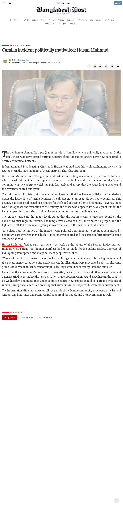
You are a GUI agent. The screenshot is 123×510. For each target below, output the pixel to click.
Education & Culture (52, 23)
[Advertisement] (61, 37)
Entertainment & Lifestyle (77, 20)
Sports (43, 20)
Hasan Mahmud (13, 244)
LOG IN (117, 3)
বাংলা (68, 3)
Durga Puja (9, 317)
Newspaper (73, 23)
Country (99, 20)
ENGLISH (60, 3)
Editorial (61, 20)
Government (26, 317)
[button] (3, 3)
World (26, 20)
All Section (109, 20)
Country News (44, 317)
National (17, 20)
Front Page (25, 45)
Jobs (64, 23)
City (91, 20)
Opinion (52, 20)
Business (35, 20)
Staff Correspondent (21, 60)
